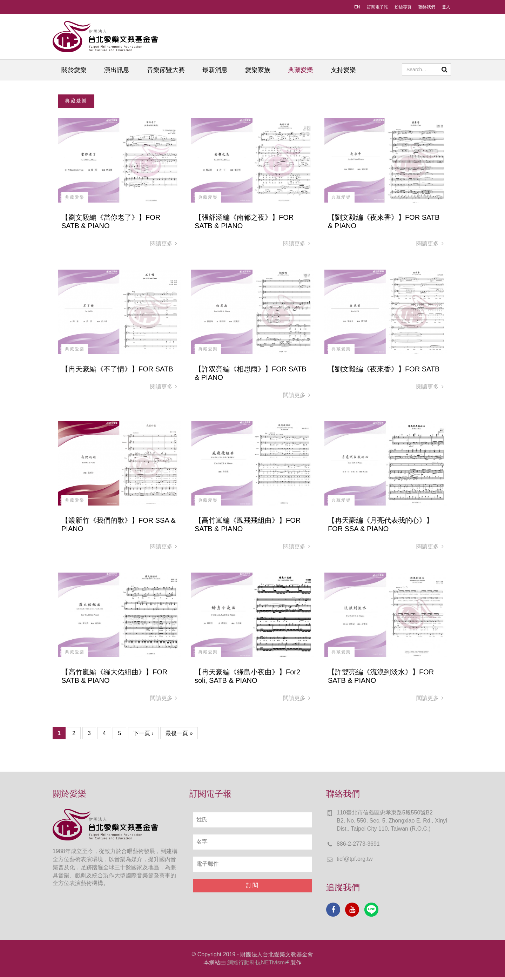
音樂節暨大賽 (166, 69)
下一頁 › (143, 733)
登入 (446, 7)
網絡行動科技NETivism (258, 962)
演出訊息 (116, 69)
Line (371, 910)
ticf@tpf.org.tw (355, 859)
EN (357, 7)
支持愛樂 (343, 69)
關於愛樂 (74, 69)
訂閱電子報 (377, 7)
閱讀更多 (163, 243)
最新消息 (215, 69)
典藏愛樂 (300, 69)
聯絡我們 (426, 7)
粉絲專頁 (403, 7)
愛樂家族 (257, 69)
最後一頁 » (179, 733)
